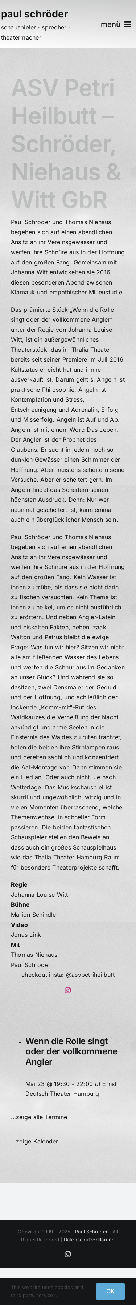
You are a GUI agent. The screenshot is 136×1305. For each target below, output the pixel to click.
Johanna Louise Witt (39, 894)
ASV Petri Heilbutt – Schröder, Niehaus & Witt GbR (66, 143)
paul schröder (34, 14)
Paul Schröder (30, 964)
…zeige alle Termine (39, 1117)
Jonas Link (26, 934)
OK (110, 1291)
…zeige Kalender (34, 1141)
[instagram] (68, 990)
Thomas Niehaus (34, 954)
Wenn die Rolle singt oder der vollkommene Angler (71, 1051)
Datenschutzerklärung (89, 1239)
